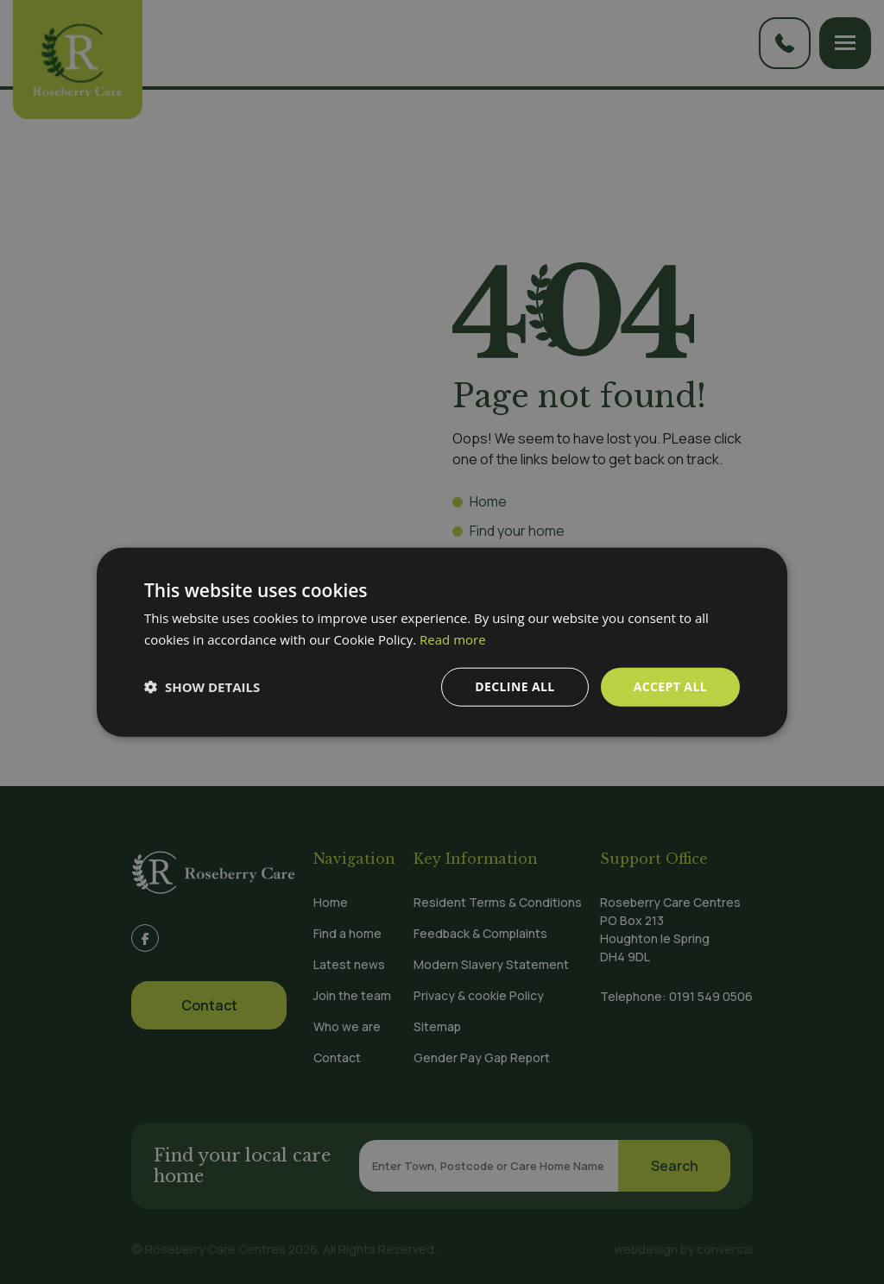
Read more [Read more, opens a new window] (453, 639)
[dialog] (442, 642)
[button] (202, 687)
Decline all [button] (514, 686)
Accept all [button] (670, 686)
